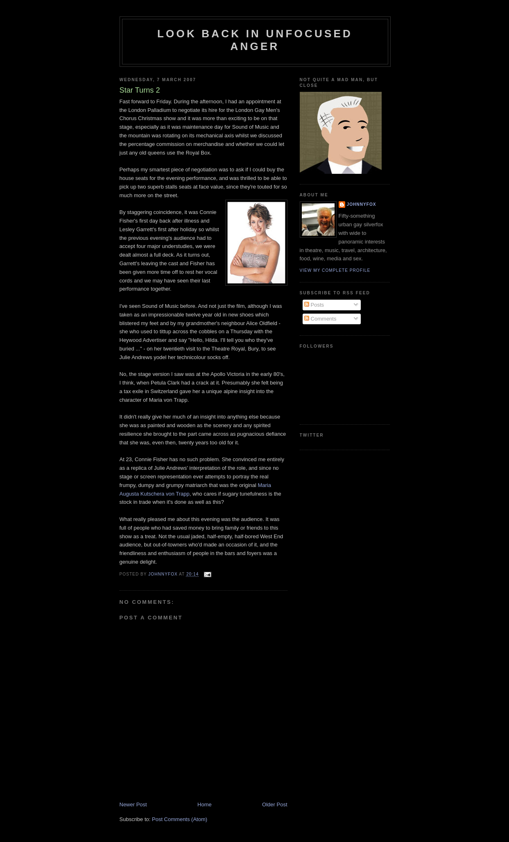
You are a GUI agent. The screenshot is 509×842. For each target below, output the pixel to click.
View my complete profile (335, 270)
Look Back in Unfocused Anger (255, 39)
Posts (314, 305)
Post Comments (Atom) (179, 819)
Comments (320, 319)
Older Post (274, 804)
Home (204, 804)
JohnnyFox (361, 204)
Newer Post (133, 804)
